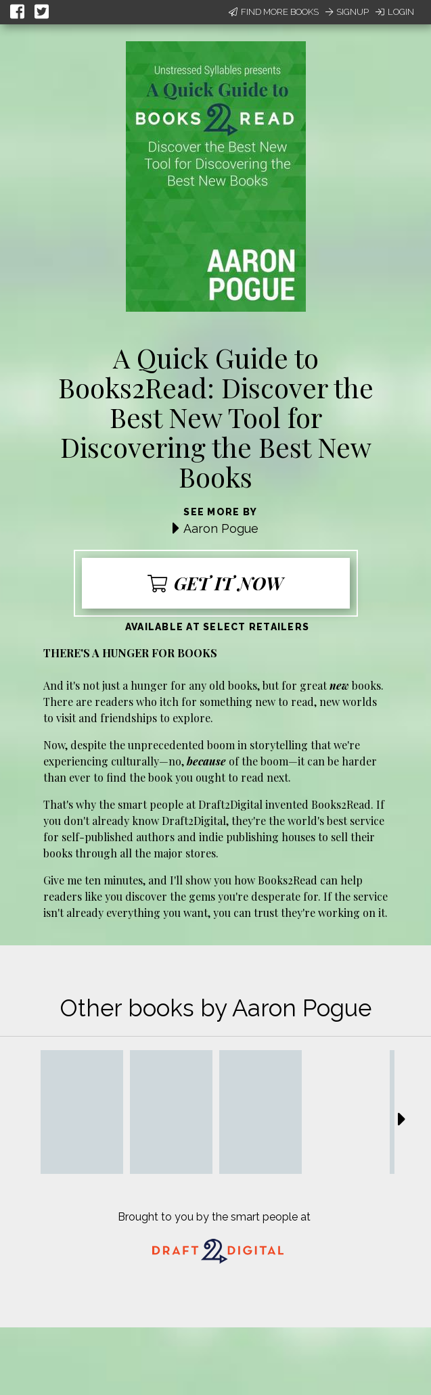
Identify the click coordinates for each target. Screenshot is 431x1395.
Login (395, 12)
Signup (347, 12)
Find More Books (274, 12)
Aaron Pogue (220, 528)
